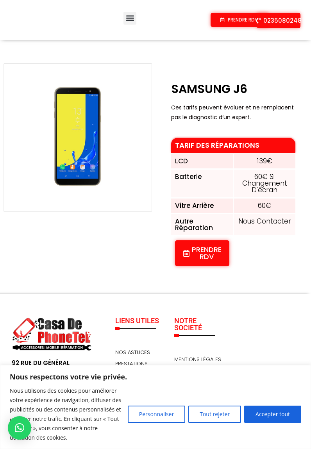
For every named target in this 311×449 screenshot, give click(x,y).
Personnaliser (156, 414)
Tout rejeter (215, 414)
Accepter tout (273, 414)
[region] (155, 407)
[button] (129, 18)
